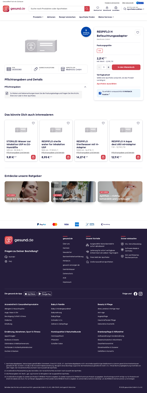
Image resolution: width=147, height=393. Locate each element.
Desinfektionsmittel (105, 344)
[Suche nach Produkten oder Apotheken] (87, 8)
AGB (64, 278)
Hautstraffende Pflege (107, 320)
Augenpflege (103, 316)
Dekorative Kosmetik (106, 324)
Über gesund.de (127, 3)
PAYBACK (66, 261)
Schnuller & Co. (57, 320)
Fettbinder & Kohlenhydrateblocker (18, 347)
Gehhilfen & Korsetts (106, 351)
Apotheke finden (87, 17)
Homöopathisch (57, 336)
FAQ (10, 261)
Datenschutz (68, 274)
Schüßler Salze (57, 344)
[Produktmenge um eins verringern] (100, 67)
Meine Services (106, 17)
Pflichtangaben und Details (18, 153)
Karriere (66, 248)
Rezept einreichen (67, 17)
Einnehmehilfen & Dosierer (108, 347)
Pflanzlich (55, 340)
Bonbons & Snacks (12, 340)
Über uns (66, 244)
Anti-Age (101, 313)
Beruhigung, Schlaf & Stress (15, 316)
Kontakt (12, 257)
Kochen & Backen (11, 351)
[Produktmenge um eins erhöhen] (107, 67)
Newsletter (67, 252)
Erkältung (8, 324)
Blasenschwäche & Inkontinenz (110, 340)
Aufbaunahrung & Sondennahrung (111, 336)
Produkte (38, 17)
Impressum (67, 282)
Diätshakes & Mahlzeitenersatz (17, 344)
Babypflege (55, 316)
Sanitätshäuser (69, 269)
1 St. (99, 51)
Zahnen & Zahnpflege (59, 324)
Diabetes (8, 320)
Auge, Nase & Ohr (11, 313)
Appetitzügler (10, 336)
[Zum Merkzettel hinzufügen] (137, 32)
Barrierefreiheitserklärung (73, 257)
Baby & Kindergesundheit (61, 309)
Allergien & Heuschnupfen (14, 309)
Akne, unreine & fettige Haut (109, 309)
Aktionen (51, 17)
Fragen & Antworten (112, 3)
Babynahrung (56, 313)
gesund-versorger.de (71, 265)
